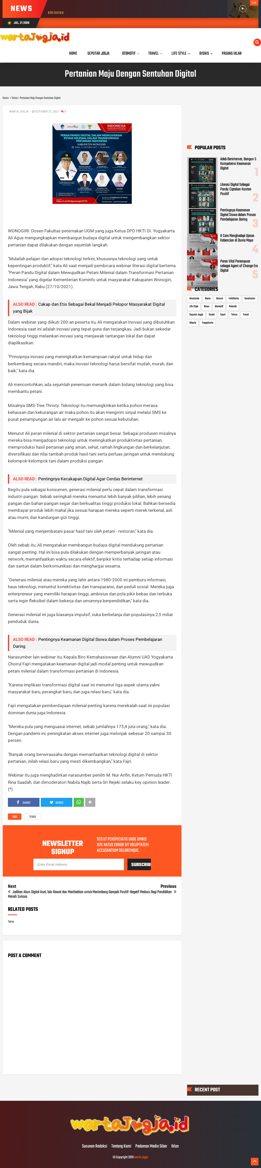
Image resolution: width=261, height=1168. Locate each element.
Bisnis (208, 298)
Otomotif (219, 306)
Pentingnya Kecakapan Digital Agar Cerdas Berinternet (90, 478)
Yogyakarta (207, 323)
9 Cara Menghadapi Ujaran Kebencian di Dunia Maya (237, 238)
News (206, 306)
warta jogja (141, 1157)
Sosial (212, 314)
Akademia (194, 298)
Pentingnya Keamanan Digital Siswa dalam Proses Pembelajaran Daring (238, 215)
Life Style (193, 306)
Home (73, 53)
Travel (246, 314)
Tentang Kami (121, 1146)
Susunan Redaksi (94, 1146)
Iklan (175, 1146)
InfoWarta (234, 298)
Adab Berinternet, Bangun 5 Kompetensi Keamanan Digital (238, 164)
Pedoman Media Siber (151, 1146)
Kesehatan (249, 298)
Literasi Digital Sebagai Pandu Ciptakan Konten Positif (235, 189)
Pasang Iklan (232, 53)
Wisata (192, 323)
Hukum (219, 298)
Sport (223, 314)
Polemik (233, 306)
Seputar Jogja (196, 314)
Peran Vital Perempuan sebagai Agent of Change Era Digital (239, 266)
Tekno (32, 817)
